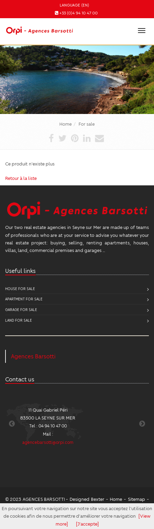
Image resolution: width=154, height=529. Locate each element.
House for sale (20, 288)
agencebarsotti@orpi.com (47, 442)
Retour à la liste (21, 178)
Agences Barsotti (33, 356)
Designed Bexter (87, 499)
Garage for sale (21, 309)
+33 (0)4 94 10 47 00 (78, 12)
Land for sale (18, 320)
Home (65, 124)
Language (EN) (74, 5)
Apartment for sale (24, 299)
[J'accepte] (87, 524)
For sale (87, 124)
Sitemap (136, 499)
